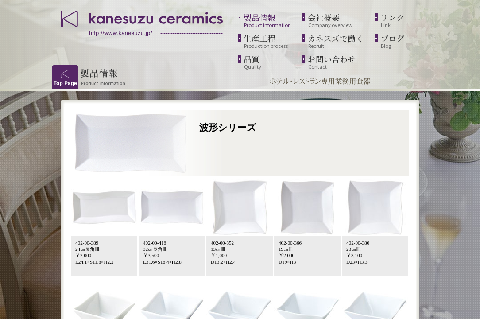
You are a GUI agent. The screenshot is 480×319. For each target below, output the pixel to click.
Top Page (65, 77)
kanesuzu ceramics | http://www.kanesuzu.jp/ (142, 22)
